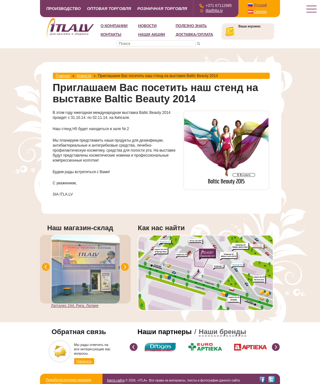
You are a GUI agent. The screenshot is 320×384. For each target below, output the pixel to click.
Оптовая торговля (109, 8)
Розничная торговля (162, 8)
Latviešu (260, 11)
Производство (63, 8)
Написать (84, 361)
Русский (260, 5)
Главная (63, 76)
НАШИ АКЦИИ (151, 34)
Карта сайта (116, 380)
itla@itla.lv (214, 10)
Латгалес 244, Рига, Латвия (74, 306)
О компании (114, 25)
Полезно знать (191, 25)
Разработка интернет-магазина (68, 380)
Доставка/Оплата (194, 34)
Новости (147, 25)
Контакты (111, 34)
